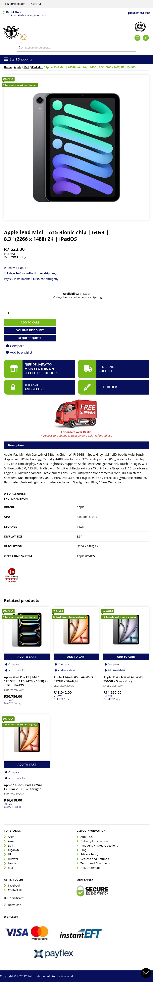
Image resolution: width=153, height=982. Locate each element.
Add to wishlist (21, 352)
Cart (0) (36, 4)
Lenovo (12, 863)
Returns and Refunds (94, 859)
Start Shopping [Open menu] (18, 59)
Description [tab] (16, 445)
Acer (11, 837)
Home (8, 67)
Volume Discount (30, 330)
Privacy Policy (89, 854)
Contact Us (15, 890)
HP (10, 854)
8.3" (79, 536)
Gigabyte (14, 850)
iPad (26, 67)
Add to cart (30, 322)
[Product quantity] (10, 313)
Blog (83, 850)
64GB (80, 527)
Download (14, 905)
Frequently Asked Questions (99, 845)
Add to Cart (27, 657)
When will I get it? (15, 268)
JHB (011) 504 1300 (139, 13)
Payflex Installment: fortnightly (31, 279)
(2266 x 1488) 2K (87, 546)
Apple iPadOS (86, 556)
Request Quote (29, 338)
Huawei (13, 859)
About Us (86, 837)
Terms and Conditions (95, 863)
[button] (12, 577)
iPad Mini (37, 67)
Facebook (14, 885)
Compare (17, 345)
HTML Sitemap (90, 868)
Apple (17, 67)
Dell (10, 845)
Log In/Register (15, 4)
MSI (10, 868)
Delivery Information (94, 841)
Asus (11, 841)
